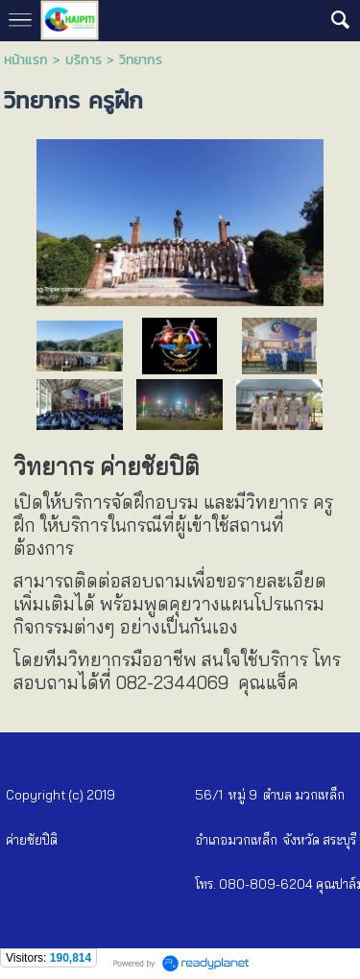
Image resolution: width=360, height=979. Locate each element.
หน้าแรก (28, 60)
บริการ (83, 60)
